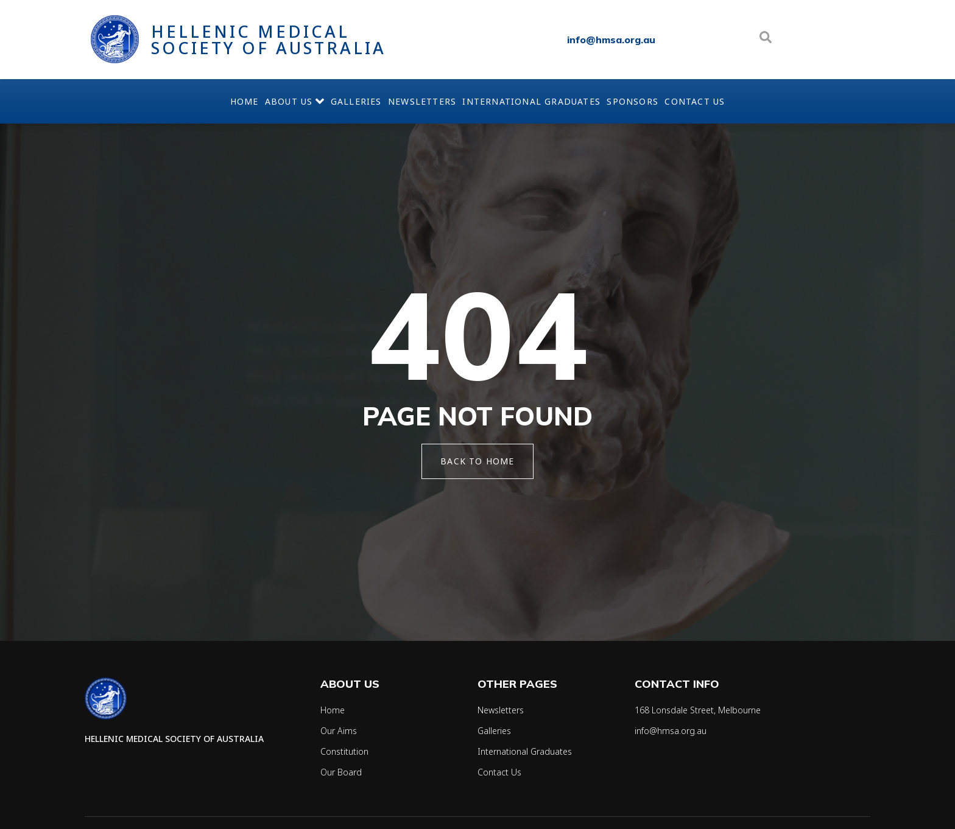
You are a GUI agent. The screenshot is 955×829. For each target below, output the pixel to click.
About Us (258, 101)
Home (190, 101)
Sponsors (669, 101)
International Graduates (550, 101)
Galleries (338, 101)
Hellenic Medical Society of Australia (268, 39)
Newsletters (422, 101)
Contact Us (749, 101)
